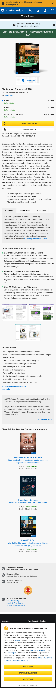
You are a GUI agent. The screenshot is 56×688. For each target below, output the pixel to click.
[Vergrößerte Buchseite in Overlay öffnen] (14, 312)
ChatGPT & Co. (28, 543)
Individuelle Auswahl (28, 673)
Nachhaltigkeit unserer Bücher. (35, 239)
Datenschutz (33, 685)
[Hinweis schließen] (52, 3)
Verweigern (12, 653)
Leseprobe (6, 389)
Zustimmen (18, 640)
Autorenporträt (44, 419)
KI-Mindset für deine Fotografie (28, 460)
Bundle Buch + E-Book (13, 115)
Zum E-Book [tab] (25, 210)
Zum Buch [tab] (9, 210)
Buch (6, 101)
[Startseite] (13, 10)
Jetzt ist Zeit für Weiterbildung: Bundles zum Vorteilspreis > (24, 3)
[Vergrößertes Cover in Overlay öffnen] (28, 58)
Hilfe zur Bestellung (12, 601)
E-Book (7, 108)
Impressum (22, 685)
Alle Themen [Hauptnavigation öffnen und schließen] (29, 16)
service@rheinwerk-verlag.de (15, 605)
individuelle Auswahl (37, 650)
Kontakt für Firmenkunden (14, 603)
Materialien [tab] (41, 210)
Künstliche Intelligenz (28, 501)
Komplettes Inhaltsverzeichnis (14, 386)
